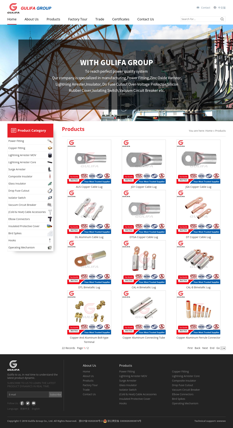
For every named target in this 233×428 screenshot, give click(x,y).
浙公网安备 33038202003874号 (122, 421)
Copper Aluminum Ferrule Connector (198, 337)
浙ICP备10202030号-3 (91, 421)
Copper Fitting (30, 148)
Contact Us (145, 19)
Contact (205, 7)
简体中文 (25, 408)
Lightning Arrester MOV (30, 155)
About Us (32, 19)
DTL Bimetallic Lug (89, 287)
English (36, 408)
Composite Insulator (30, 176)
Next (205, 348)
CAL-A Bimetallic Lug (144, 287)
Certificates (120, 19)
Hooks (30, 240)
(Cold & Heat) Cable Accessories (30, 212)
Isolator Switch (30, 197)
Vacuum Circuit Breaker (30, 204)
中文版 (222, 7)
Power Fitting (30, 141)
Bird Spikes (30, 233)
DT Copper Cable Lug (198, 237)
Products (53, 19)
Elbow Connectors (30, 219)
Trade (99, 19)
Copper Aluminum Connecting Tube (144, 337)
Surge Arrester (30, 169)
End (212, 348)
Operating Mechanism (30, 247)
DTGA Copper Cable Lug (144, 237)
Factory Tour (77, 19)
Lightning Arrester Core (30, 162)
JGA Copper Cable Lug (198, 187)
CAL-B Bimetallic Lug (198, 287)
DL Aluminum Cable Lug (89, 237)
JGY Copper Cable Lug (144, 187)
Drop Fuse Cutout (30, 190)
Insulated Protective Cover (30, 226)
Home (12, 19)
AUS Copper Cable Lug (89, 187)
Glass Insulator (30, 183)
